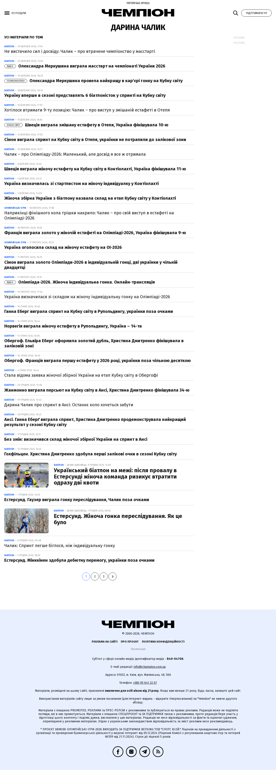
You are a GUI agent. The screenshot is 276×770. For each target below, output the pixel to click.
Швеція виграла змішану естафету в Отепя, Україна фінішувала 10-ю (86, 124)
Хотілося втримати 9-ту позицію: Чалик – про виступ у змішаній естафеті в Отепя (87, 110)
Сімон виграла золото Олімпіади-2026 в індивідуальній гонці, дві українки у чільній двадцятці (91, 265)
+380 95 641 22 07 (145, 683)
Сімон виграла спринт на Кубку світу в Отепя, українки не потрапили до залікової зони (95, 139)
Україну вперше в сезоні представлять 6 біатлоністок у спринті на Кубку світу (85, 95)
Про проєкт (130, 641)
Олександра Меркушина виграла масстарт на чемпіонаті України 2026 (84, 66)
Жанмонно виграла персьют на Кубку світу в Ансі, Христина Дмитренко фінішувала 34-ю (96, 390)
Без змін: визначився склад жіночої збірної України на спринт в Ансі (75, 439)
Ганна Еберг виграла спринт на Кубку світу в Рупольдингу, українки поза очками (88, 311)
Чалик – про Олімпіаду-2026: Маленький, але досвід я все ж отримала (75, 154)
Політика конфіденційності (163, 641)
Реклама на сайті (105, 641)
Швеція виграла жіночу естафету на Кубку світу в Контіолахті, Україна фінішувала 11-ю (95, 168)
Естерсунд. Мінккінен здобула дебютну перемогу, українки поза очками (79, 560)
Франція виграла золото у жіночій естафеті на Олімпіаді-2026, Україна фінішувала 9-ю (95, 232)
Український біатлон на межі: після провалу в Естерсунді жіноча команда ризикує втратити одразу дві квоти (115, 476)
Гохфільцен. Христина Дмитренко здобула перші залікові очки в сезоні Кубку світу (90, 453)
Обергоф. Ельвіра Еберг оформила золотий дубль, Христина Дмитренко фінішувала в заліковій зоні (94, 343)
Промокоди (138, 649)
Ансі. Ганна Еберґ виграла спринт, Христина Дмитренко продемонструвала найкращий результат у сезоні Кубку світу (95, 422)
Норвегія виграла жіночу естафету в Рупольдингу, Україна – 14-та (73, 326)
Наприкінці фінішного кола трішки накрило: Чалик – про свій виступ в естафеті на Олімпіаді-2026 (89, 215)
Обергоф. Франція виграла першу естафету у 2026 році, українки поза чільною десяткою (97, 360)
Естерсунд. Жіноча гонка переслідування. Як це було (118, 519)
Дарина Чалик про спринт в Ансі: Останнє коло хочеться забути (68, 404)
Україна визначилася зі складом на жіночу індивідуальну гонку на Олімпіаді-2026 (87, 296)
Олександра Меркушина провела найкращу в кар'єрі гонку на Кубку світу (93, 80)
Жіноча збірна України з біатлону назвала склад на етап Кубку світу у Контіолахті (90, 198)
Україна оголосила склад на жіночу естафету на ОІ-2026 (63, 247)
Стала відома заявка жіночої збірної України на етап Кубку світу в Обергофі (81, 375)
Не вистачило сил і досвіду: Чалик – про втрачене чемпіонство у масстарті (79, 51)
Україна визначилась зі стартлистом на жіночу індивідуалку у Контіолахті (81, 183)
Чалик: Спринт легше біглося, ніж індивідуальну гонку (59, 545)
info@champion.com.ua (150, 667)
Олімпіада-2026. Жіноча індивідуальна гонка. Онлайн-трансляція (79, 282)
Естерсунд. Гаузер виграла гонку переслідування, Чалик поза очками (76, 499)
